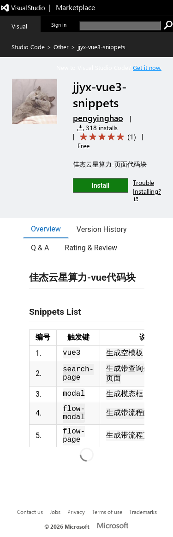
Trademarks (143, 511)
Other (61, 47)
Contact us (30, 511)
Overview (46, 229)
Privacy (76, 511)
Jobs (55, 511)
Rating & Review (91, 247)
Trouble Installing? (147, 190)
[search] (120, 25)
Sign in (58, 24)
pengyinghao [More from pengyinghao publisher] (98, 117)
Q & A (40, 247)
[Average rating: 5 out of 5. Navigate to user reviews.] (106, 137)
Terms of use (107, 511)
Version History (102, 229)
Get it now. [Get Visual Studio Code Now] (147, 67)
